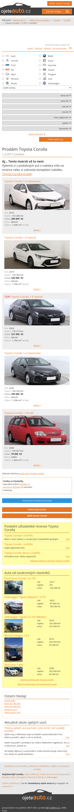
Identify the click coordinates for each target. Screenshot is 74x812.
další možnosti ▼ (37, 134)
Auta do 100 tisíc (12, 703)
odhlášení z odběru (48, 766)
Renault (15, 78)
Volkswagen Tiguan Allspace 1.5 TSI (25, 597)
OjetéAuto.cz (10, 766)
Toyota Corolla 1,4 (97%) (18, 535)
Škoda (14, 83)
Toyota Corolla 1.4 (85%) (18, 544)
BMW (50, 56)
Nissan (51, 69)
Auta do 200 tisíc (12, 706)
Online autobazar (10, 783)
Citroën (14, 60)
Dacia (50, 60)
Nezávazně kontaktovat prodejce (37, 500)
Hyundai (52, 65)
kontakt (23, 766)
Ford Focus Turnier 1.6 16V (20, 578)
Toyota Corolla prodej (17, 174)
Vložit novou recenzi (37, 515)
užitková (38, 48)
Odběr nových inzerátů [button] (59, 3)
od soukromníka (59, 48)
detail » (37, 230)
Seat (50, 78)
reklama (33, 766)
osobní (30, 48)
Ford (13, 65)
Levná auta (9, 700)
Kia (12, 69)
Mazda (5, 777)
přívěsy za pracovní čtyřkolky (16, 485)
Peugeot (52, 74)
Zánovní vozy (10, 709)
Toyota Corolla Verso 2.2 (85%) (22, 553)
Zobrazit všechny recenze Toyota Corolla (50, 560)
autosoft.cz (7, 786)
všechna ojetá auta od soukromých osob (37, 684)
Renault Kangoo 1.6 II (16, 635)
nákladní (47, 48)
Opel (13, 74)
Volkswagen (54, 83)
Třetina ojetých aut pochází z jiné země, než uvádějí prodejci (34, 729)
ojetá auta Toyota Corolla (31, 473)
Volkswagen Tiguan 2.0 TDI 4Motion (25, 617)
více (68, 539)
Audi (13, 56)
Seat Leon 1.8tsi (13, 664)
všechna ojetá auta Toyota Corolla (37, 679)
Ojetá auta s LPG (12, 712)
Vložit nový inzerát (37, 509)
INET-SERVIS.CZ (52, 807)
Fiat (50, 774)
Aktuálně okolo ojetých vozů (25, 722)
